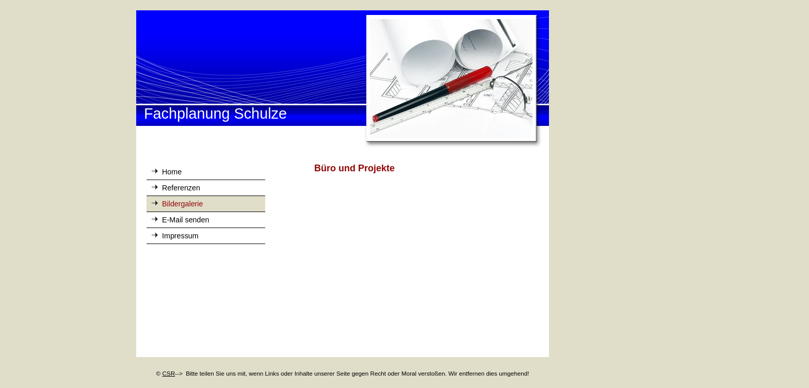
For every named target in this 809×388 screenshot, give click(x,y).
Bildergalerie (182, 204)
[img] (342, 79)
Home (172, 172)
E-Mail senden (185, 220)
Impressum (180, 236)
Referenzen (181, 188)
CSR (168, 373)
